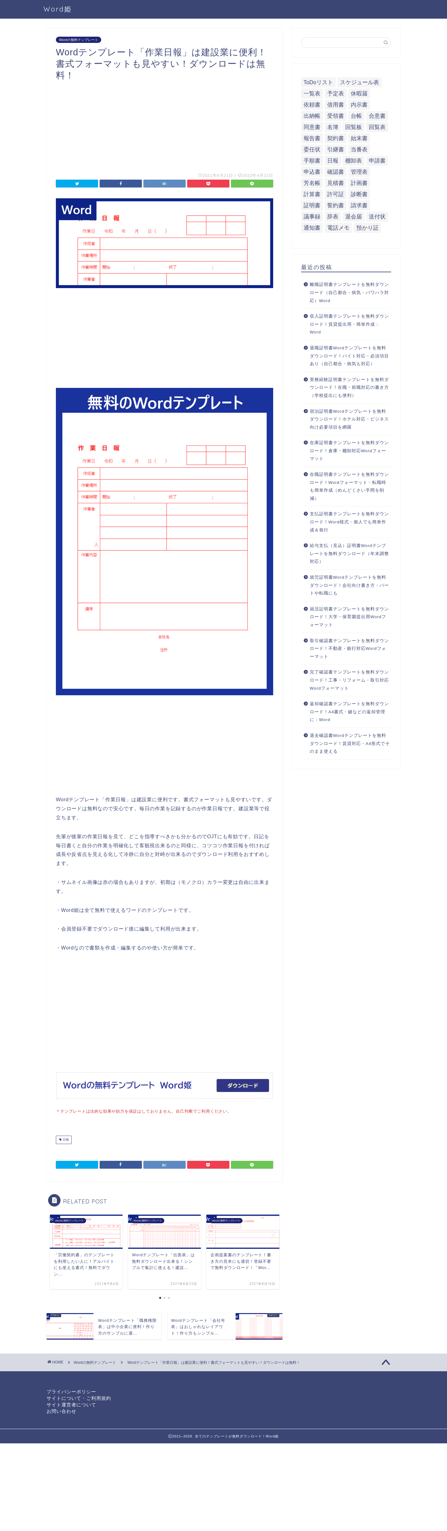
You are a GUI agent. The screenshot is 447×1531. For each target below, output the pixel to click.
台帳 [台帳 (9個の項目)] (356, 116)
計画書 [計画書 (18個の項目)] (359, 183)
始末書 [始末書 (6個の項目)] (359, 138)
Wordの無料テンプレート (78, 40)
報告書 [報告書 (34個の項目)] (312, 138)
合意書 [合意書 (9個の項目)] (377, 116)
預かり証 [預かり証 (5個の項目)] (367, 228)
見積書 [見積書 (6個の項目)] (335, 183)
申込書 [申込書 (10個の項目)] (312, 172)
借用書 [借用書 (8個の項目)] (335, 105)
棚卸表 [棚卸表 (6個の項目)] (353, 161)
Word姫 (57, 9)
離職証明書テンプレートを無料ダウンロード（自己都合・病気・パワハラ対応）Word (349, 292)
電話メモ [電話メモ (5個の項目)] (338, 228)
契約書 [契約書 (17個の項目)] (335, 138)
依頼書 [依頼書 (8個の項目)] (312, 105)
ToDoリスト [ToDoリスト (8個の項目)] (318, 82)
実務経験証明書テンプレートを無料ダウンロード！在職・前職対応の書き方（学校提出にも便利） (349, 387)
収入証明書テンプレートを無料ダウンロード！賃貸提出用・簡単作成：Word (349, 324)
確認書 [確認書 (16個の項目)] (335, 172)
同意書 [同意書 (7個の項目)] (312, 127)
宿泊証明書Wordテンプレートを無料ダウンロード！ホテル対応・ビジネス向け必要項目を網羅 (349, 419)
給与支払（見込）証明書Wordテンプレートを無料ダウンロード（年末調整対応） (349, 553)
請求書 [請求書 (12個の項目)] (359, 205)
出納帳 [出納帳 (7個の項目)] (312, 116)
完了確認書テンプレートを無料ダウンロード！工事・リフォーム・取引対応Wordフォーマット (349, 680)
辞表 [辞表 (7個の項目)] (332, 217)
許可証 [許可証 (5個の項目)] (335, 194)
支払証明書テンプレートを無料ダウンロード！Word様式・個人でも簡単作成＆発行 (349, 522)
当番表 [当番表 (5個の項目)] (359, 149)
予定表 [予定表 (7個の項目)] (335, 93)
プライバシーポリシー (71, 1391)
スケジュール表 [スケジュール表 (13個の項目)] (359, 82)
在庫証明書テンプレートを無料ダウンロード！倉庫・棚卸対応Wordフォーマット (349, 450)
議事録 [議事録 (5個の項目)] (312, 217)
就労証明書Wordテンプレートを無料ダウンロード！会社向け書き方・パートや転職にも (349, 585)
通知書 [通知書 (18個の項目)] (312, 228)
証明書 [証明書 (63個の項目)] (312, 205)
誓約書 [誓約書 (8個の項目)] (335, 205)
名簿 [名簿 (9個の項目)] (332, 127)
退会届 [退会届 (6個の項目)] (353, 217)
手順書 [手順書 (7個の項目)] (312, 161)
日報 (65, 1139)
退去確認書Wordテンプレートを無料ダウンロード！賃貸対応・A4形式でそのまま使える (350, 743)
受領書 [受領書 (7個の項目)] (335, 116)
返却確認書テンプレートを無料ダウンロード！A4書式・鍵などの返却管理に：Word (349, 711)
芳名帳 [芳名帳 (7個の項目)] (312, 183)
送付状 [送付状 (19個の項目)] (377, 217)
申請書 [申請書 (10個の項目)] (377, 161)
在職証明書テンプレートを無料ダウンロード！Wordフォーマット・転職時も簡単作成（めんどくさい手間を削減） (349, 486)
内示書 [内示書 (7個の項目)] (359, 105)
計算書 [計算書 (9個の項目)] (312, 194)
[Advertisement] (164, 124)
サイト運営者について (71, 1404)
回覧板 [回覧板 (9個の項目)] (353, 127)
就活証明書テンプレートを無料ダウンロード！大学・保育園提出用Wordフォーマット (349, 617)
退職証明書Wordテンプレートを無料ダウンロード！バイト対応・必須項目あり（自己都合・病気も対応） (349, 356)
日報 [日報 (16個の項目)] (332, 161)
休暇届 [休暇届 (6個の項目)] (359, 93)
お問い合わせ (61, 1410)
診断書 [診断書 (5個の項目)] (359, 194)
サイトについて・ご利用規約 (79, 1397)
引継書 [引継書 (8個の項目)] (335, 149)
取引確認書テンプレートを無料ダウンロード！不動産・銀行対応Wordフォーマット (349, 648)
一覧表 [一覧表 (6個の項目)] (312, 93)
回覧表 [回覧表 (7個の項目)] (377, 127)
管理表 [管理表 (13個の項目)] (359, 172)
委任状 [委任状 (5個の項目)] (312, 149)
